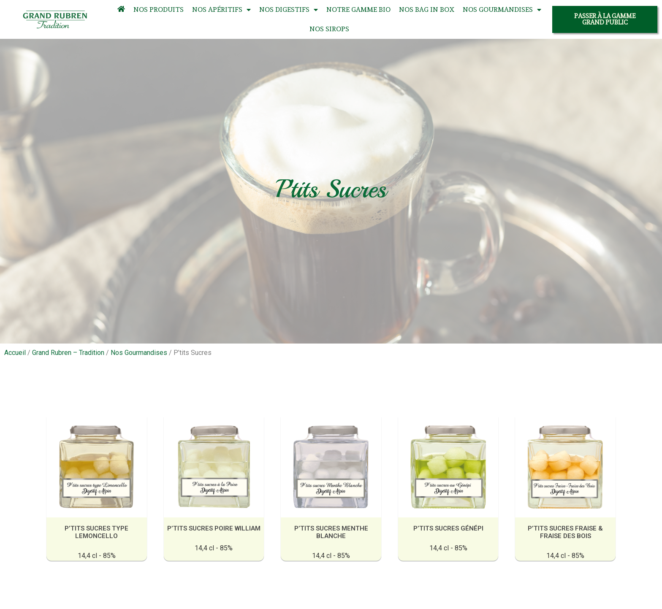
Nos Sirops (329, 29)
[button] (604, 19)
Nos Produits (158, 9)
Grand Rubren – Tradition (68, 353)
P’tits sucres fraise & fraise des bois (563, 531)
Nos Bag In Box (426, 9)
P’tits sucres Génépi (447, 528)
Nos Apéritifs (221, 10)
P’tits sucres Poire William (214, 528)
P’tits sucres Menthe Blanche (331, 531)
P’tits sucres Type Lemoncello (98, 531)
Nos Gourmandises (502, 10)
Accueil (15, 353)
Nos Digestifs (288, 10)
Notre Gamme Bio (358, 9)
